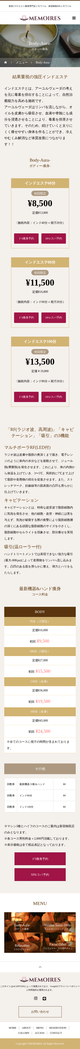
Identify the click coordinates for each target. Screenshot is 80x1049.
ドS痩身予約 (26, 238)
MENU (40, 1027)
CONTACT (56, 1032)
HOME (12, 1027)
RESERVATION (57, 1027)
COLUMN (23, 1032)
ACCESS (39, 1032)
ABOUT (26, 1027)
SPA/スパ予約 (53, 238)
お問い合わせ (40, 1011)
